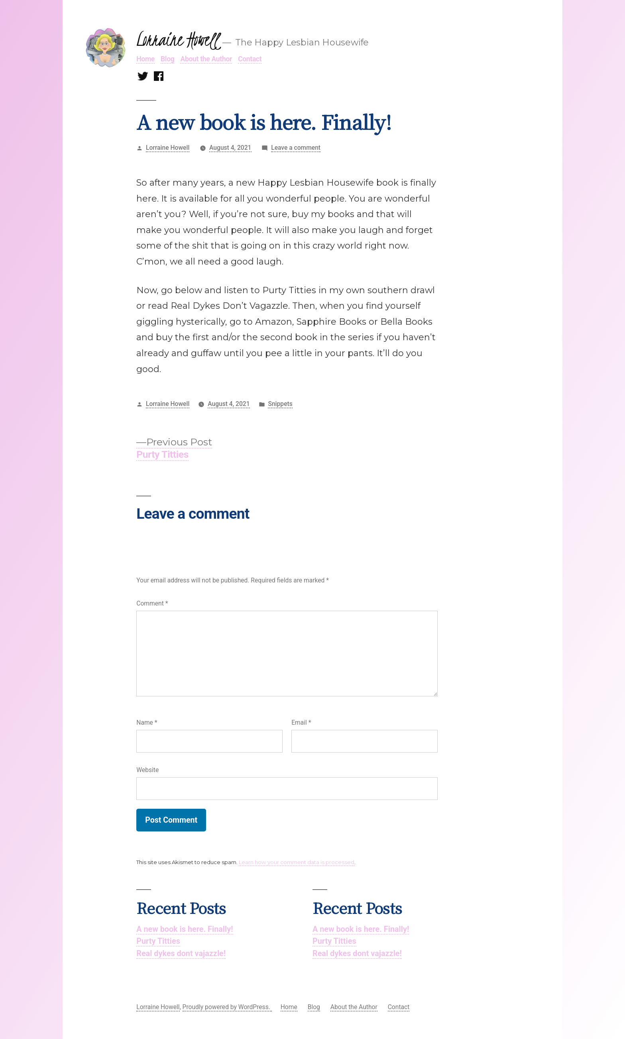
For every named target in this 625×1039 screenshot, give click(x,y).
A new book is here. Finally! (184, 929)
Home (145, 59)
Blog (167, 59)
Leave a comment (295, 148)
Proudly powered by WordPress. (227, 1007)
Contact (249, 59)
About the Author (206, 59)
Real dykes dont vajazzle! (181, 953)
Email (301, 722)
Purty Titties (158, 941)
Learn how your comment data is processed (296, 862)
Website (147, 770)
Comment (152, 603)
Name (146, 722)
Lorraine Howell (177, 39)
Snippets (280, 404)
